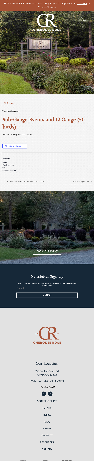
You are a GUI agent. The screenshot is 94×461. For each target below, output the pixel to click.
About (47, 429)
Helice (47, 415)
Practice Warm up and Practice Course (27, 182)
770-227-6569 (47, 387)
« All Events (7, 103)
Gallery (47, 449)
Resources (47, 442)
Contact (47, 436)
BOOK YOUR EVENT (47, 251)
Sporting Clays (47, 401)
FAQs (47, 422)
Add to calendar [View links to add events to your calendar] (15, 146)
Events (47, 408)
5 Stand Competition (80, 182)
